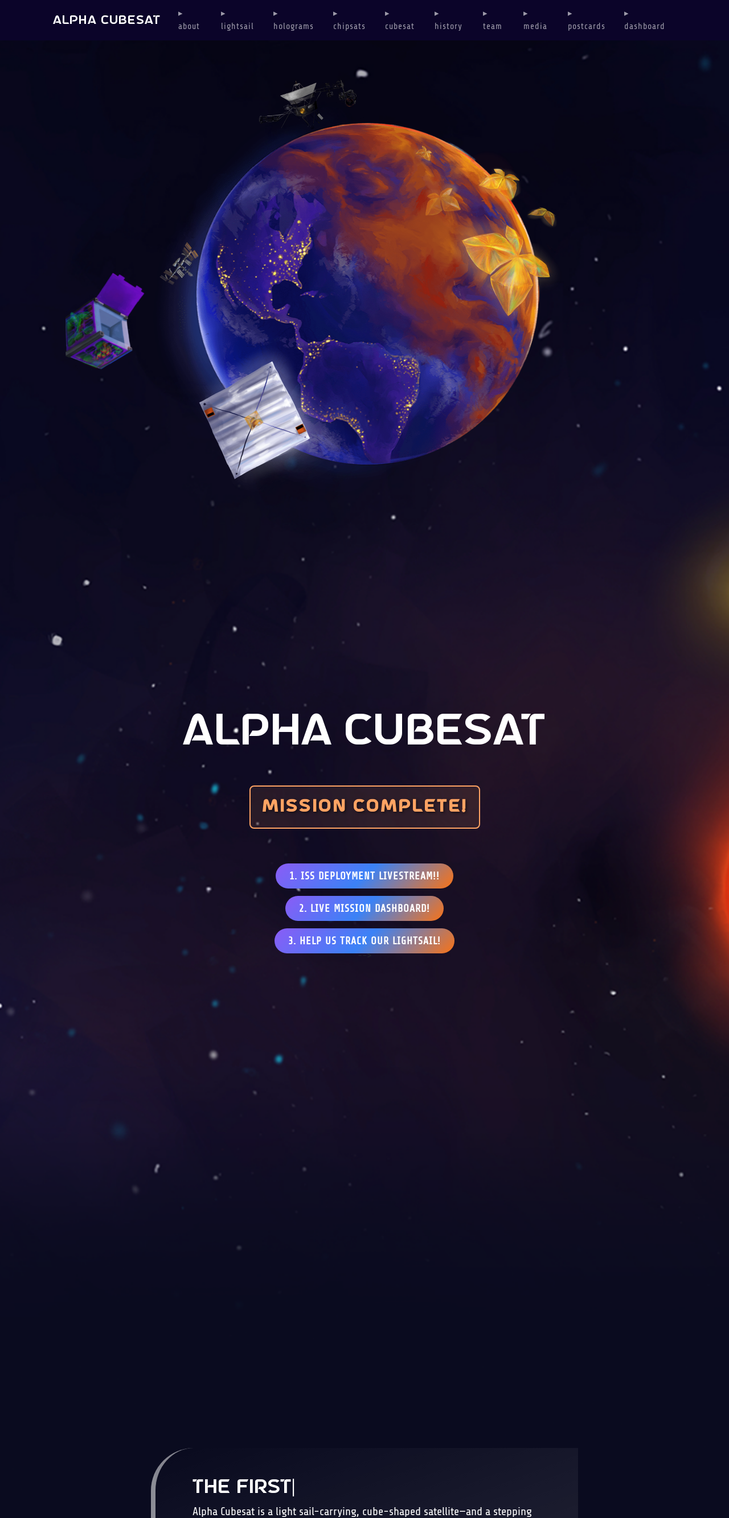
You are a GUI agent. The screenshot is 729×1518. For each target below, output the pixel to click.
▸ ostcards (586, 20)
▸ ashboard (644, 20)
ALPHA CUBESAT (107, 20)
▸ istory (448, 20)
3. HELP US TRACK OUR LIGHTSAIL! (364, 941)
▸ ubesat (400, 20)
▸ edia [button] (535, 20)
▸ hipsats (349, 20)
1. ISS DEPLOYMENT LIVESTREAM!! (364, 876)
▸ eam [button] (492, 20)
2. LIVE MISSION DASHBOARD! (364, 908)
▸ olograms (293, 20)
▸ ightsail (237, 20)
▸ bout (189, 20)
